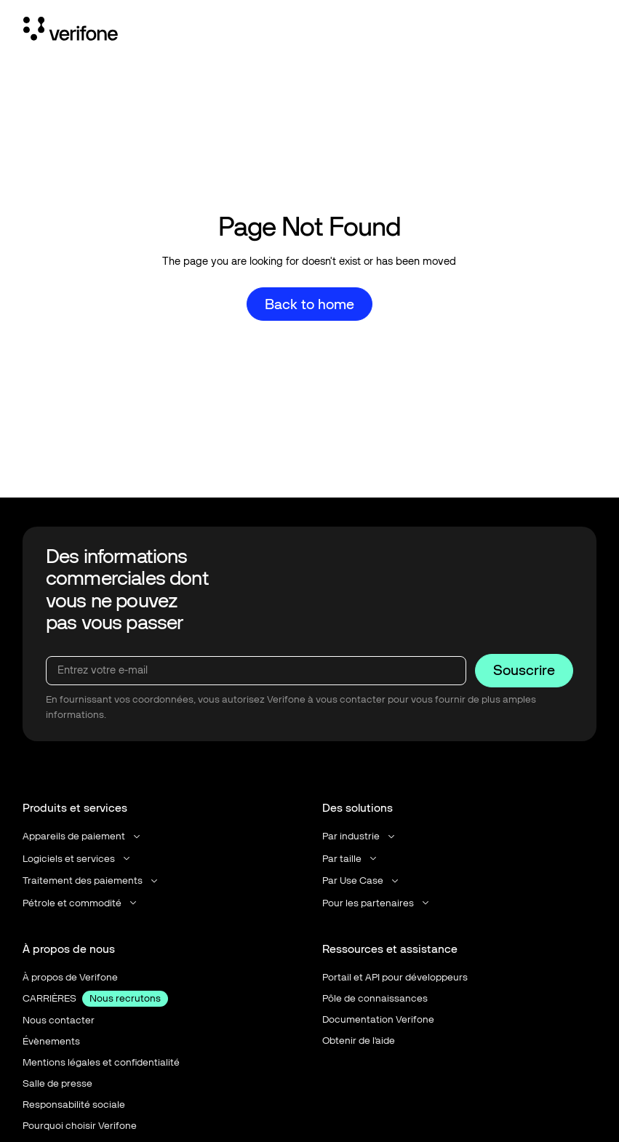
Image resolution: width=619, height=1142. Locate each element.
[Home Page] (71, 31)
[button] (83, 836)
